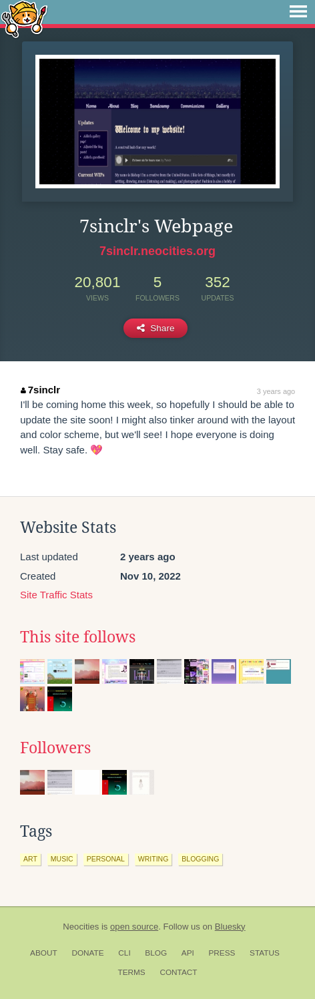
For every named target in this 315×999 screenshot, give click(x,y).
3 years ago (276, 391)
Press (221, 953)
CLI (124, 953)
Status (265, 953)
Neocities (81, 927)
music (62, 859)
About (43, 953)
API (188, 953)
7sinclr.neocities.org (157, 251)
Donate (87, 953)
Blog (156, 953)
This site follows (77, 637)
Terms (131, 972)
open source (134, 927)
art (30, 859)
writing (153, 859)
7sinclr (40, 389)
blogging (200, 859)
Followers (55, 748)
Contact (178, 972)
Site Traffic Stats (56, 594)
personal (106, 859)
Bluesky (230, 927)
